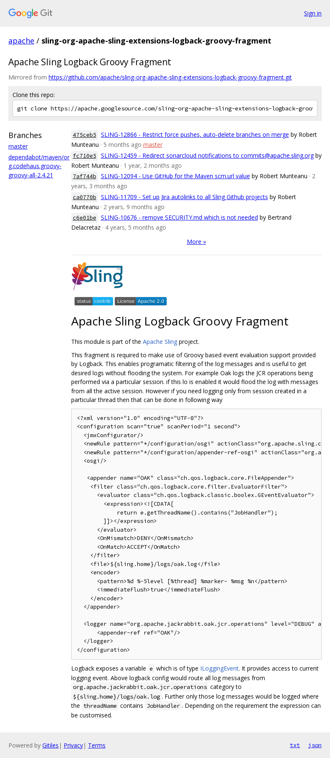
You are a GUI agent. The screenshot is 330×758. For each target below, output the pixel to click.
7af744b (84, 176)
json (315, 745)
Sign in (313, 13)
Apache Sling (160, 342)
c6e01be (84, 217)
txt (295, 745)
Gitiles (50, 745)
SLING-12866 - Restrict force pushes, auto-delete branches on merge (195, 134)
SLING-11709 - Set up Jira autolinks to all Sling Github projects (184, 197)
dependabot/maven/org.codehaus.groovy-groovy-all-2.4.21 (39, 166)
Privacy (73, 745)
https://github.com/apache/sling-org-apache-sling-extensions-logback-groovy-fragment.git (170, 77)
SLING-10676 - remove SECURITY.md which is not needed (179, 217)
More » (196, 242)
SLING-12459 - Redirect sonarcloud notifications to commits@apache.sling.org (207, 155)
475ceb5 (84, 134)
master (18, 146)
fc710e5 (84, 155)
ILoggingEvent (219, 668)
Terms (97, 745)
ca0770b (84, 197)
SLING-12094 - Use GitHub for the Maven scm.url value (175, 176)
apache (21, 41)
